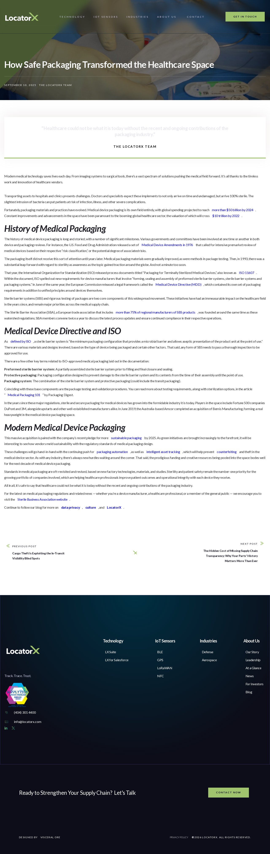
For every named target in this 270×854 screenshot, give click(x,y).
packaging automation (112, 452)
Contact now (228, 792)
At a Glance (253, 668)
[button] (72, 17)
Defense (207, 652)
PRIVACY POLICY (179, 837)
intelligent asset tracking (163, 452)
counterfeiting (226, 452)
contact (196, 16)
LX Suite (110, 652)
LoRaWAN (164, 668)
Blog (249, 692)
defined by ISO (21, 341)
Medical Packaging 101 (24, 395)
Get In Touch (245, 16)
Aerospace (209, 660)
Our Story (252, 652)
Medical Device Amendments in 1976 (167, 245)
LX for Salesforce (116, 660)
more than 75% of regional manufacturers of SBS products (155, 312)
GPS (160, 660)
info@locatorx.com (27, 722)
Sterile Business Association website (42, 499)
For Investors (254, 684)
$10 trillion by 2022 (225, 216)
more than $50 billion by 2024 (232, 210)
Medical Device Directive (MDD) (178, 284)
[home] (22, 16)
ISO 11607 (246, 273)
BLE (160, 652)
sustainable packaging (126, 438)
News (250, 676)
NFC (160, 676)
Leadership (253, 660)
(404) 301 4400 (25, 712)
